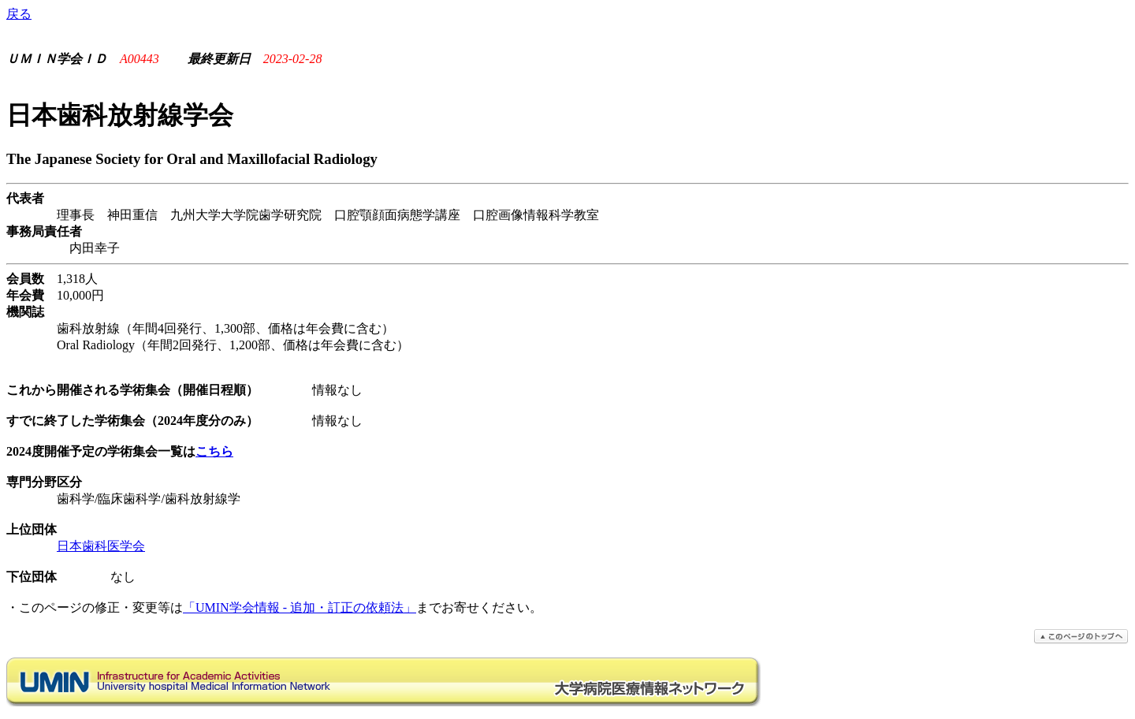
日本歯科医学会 (101, 546)
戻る (19, 13)
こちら (214, 451)
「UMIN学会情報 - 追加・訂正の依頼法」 (299, 607)
